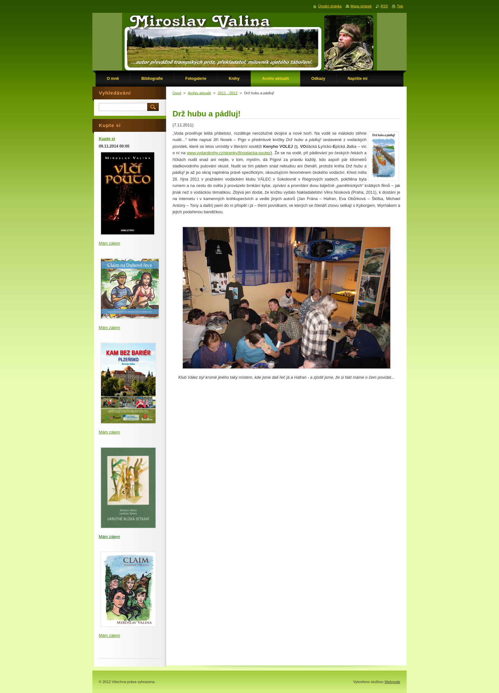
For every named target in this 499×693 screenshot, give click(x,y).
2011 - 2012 (227, 93)
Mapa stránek (361, 6)
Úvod (177, 93)
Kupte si (107, 138)
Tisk (400, 6)
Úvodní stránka (330, 6)
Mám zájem (109, 243)
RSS (384, 6)
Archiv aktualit (199, 93)
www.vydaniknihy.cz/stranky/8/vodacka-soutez (229, 152)
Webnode (392, 682)
